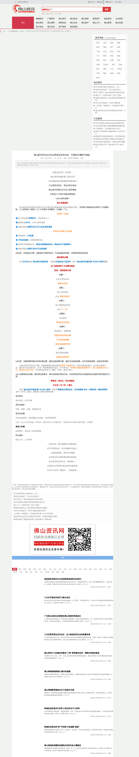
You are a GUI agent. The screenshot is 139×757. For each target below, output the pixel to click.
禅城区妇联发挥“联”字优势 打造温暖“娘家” (62, 727)
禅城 (43, 14)
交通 (111, 60)
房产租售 (62, 27)
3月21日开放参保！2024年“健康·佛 (107, 103)
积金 (111, 51)
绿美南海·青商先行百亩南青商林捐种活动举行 (62, 579)
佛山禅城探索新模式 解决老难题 (57, 671)
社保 (21, 31)
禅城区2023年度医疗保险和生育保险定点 (110, 139)
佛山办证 (73, 23)
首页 (23, 23)
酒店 (98, 60)
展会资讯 (39, 23)
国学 (98, 43)
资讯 (104, 43)
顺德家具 (39, 19)
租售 (98, 47)
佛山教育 (107, 23)
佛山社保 (51, 27)
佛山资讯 (62, 19)
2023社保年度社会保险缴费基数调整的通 (110, 126)
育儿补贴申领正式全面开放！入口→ (108, 87)
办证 (118, 60)
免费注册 (25, 2)
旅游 (118, 56)
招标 (111, 43)
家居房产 (96, 19)
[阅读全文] (85, 584)
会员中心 (91, 2)
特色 (111, 56)
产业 (111, 69)
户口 (98, 56)
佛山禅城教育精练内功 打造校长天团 (59, 690)
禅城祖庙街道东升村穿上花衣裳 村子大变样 (62, 708)
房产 (111, 47)
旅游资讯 (107, 19)
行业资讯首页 (13, 31)
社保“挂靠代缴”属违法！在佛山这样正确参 (110, 142)
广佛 (98, 51)
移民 (104, 69)
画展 (111, 73)
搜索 (106, 9)
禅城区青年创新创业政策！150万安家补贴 (110, 136)
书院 (98, 64)
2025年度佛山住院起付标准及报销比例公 (110, 123)
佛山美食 (85, 19)
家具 (98, 78)
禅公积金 (39, 27)
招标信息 (62, 23)
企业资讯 (119, 19)
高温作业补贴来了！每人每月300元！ (108, 90)
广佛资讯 (51, 19)
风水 (113, 64)
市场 (98, 73)
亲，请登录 (18, 2)
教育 (104, 56)
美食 (104, 47)
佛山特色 (73, 19)
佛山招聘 (51, 23)
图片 (98, 69)
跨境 (118, 73)
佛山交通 (119, 23)
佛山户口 (96, 23)
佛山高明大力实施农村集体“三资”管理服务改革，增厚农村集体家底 (71, 653)
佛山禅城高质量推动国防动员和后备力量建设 (62, 745)
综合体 (119, 69)
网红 (104, 73)
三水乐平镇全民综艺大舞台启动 (57, 597)
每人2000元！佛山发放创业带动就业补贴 (110, 92)
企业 (104, 51)
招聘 (118, 43)
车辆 (120, 64)
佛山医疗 (85, 23)
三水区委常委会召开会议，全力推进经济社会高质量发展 (67, 634)
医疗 (104, 60)
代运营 (105, 64)
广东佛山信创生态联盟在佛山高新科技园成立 (62, 616)
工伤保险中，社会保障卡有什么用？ (108, 128)
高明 (59, 14)
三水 (55, 14)
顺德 (47, 14)
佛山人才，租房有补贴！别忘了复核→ (109, 95)
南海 (51, 14)
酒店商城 (73, 27)
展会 (118, 47)
